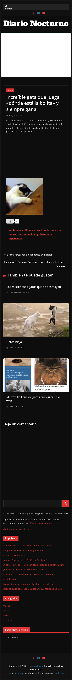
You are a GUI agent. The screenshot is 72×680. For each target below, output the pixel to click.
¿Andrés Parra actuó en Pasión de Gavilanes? (25, 560)
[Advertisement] (36, 55)
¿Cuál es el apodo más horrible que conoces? (25, 569)
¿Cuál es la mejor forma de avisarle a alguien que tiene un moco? (35, 564)
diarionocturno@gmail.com (16, 529)
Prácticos (7, 620)
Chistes (7, 610)
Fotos (6, 615)
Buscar (65, 503)
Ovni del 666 (9, 579)
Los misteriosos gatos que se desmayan (33, 287)
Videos (10, 90)
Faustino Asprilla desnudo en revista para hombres (28, 574)
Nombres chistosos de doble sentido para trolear (27, 545)
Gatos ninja (14, 342)
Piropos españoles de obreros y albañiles (23, 550)
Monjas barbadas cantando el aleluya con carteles (28, 584)
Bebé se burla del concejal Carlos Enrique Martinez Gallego (32, 588)
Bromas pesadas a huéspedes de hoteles (27, 254)
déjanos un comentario (41, 523)
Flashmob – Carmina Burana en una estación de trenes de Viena (36, 264)
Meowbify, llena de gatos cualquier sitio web (33, 399)
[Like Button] (10, 221)
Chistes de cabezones (14, 555)
